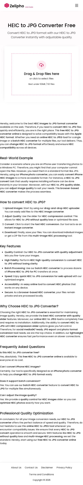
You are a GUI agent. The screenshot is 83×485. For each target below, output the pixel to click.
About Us (16, 467)
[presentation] (41, 74)
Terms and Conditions (41, 474)
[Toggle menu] (77, 5)
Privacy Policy (64, 467)
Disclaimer (47, 467)
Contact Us (31, 467)
